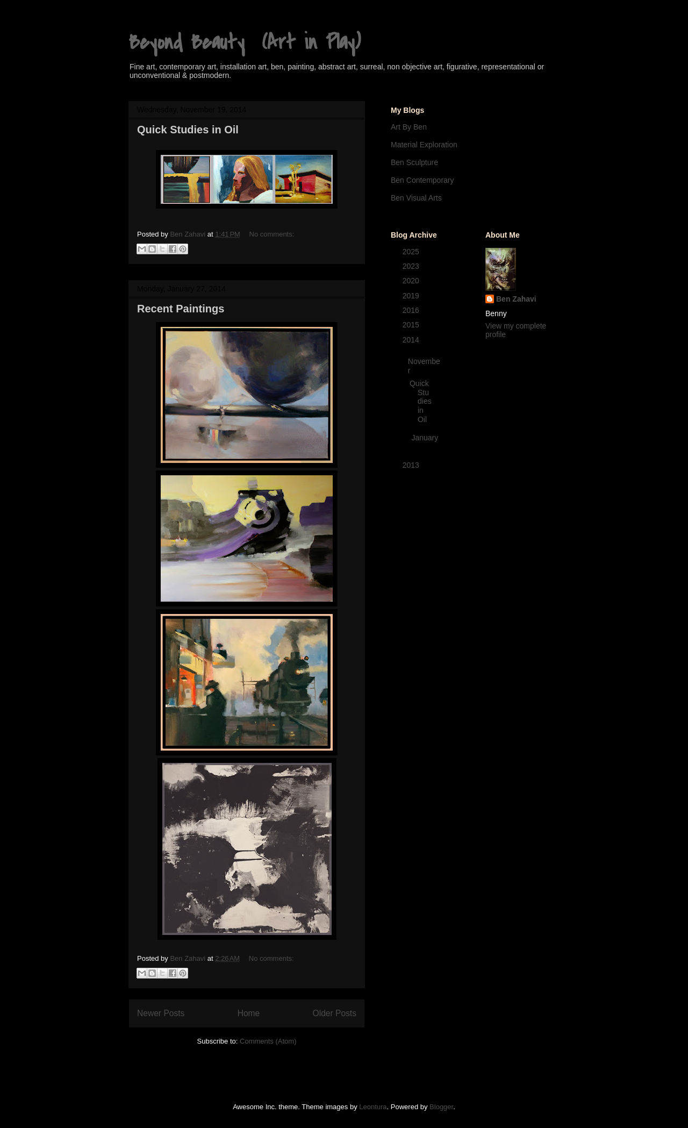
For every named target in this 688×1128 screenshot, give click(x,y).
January (424, 437)
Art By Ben (409, 127)
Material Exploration (424, 144)
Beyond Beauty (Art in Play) (244, 42)
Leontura (372, 1107)
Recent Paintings (180, 309)
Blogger (441, 1107)
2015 (412, 324)
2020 (412, 280)
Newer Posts (160, 1013)
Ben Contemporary (422, 180)
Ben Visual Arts (416, 198)
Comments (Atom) (268, 1041)
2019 (412, 295)
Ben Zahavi (516, 299)
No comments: (272, 234)
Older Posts (334, 1013)
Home (249, 1013)
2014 (412, 339)
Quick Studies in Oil (188, 129)
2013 (412, 465)
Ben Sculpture (414, 162)
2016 (412, 310)
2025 (412, 251)
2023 (412, 266)
